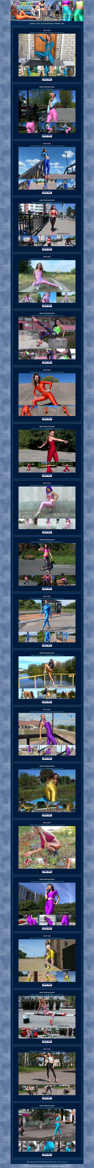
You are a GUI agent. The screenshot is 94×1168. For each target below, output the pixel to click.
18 (35, 1162)
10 (52, 1162)
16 (40, 1162)
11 (50, 1162)
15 (42, 1162)
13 (46, 1162)
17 (38, 1162)
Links (38, 23)
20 (31, 1162)
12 (48, 1162)
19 (33, 1162)
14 (44, 1162)
